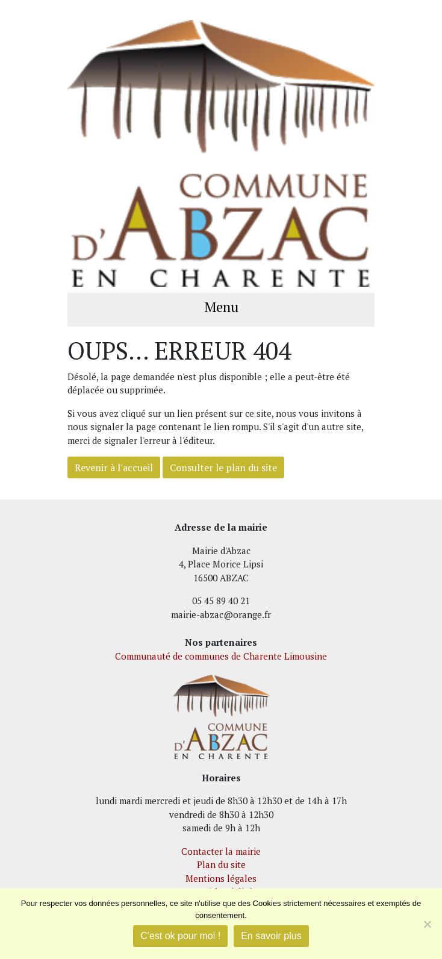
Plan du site (221, 864)
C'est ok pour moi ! (180, 936)
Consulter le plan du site (223, 467)
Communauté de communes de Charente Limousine (221, 656)
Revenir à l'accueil (114, 467)
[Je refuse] (427, 924)
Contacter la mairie (221, 851)
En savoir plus (271, 936)
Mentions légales (221, 878)
